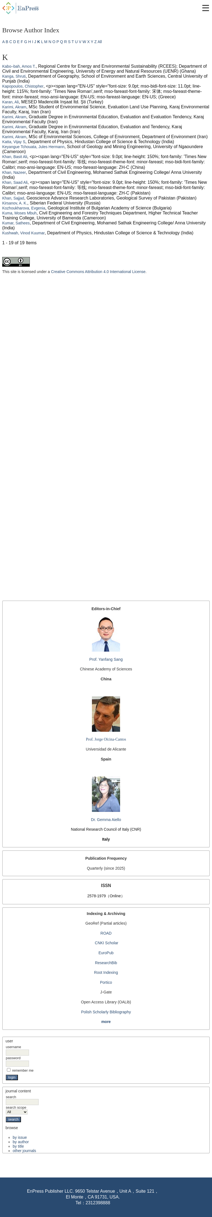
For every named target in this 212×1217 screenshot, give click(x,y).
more (106, 1021)
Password (13, 1058)
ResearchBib (106, 963)
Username (13, 1047)
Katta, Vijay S (13, 142)
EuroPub (106, 953)
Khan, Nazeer (14, 172)
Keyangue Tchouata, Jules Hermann (33, 147)
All (99, 42)
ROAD (106, 933)
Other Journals (24, 1150)
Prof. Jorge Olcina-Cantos (106, 739)
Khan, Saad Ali (15, 182)
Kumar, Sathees (16, 223)
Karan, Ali (10, 102)
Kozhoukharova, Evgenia (23, 208)
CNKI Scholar (106, 943)
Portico (106, 982)
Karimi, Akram (14, 107)
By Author (21, 1142)
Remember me (23, 1070)
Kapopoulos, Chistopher (22, 86)
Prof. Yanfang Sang (106, 659)
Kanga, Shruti (14, 76)
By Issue (20, 1137)
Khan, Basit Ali (14, 156)
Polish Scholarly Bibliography (106, 1012)
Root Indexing (106, 972)
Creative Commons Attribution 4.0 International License (98, 271)
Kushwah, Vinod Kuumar (23, 233)
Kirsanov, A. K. (14, 203)
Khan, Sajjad (13, 198)
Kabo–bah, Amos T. (19, 66)
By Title (18, 1146)
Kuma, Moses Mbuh (19, 213)
